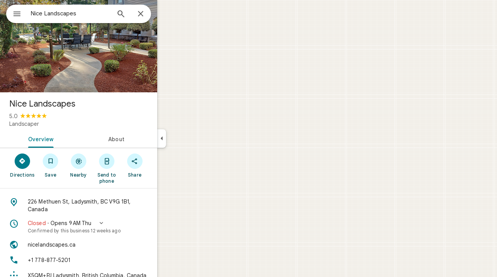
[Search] (148, 15)
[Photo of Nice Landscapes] (106, 46)
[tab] (67, 138)
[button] (106, 226)
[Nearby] (106, 165)
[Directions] (50, 165)
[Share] (162, 165)
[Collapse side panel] (189, 138)
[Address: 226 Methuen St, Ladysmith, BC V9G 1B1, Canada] (106, 205)
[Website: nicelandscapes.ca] (106, 244)
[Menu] (14, 13)
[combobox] (90, 13)
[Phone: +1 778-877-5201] (106, 260)
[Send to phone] (134, 168)
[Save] (78, 165)
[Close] (168, 14)
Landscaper (52, 123)
